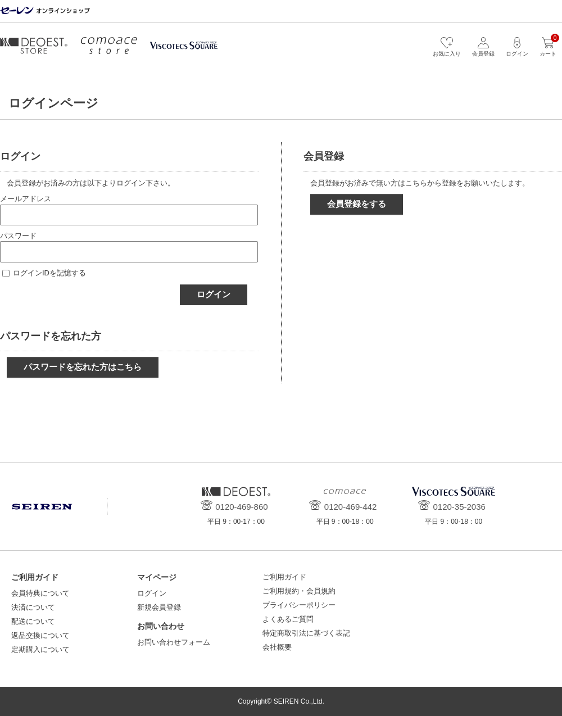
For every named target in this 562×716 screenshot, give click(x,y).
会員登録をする (356, 204)
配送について (33, 621)
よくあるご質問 (288, 619)
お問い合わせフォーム (173, 642)
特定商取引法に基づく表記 (306, 633)
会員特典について (40, 593)
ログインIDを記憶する (49, 273)
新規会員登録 (159, 607)
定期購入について (40, 649)
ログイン (213, 294)
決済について (33, 607)
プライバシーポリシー (299, 605)
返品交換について (40, 635)
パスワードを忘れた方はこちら (83, 366)
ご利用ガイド (284, 577)
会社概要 (277, 647)
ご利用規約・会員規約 (299, 591)
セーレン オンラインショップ (45, 11)
